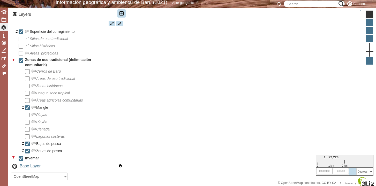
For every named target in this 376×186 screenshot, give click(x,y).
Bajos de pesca (48, 155)
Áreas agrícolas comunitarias (59, 112)
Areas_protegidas (44, 65)
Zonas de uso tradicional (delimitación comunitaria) (58, 74)
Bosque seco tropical (53, 105)
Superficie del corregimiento (52, 43)
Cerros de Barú (48, 83)
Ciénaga (43, 141)
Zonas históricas (49, 97)
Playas (41, 126)
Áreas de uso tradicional (55, 90)
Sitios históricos (42, 58)
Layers (25, 26)
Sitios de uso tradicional (49, 50)
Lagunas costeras (50, 148)
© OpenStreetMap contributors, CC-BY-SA (307, 183)
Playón (41, 133)
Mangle (42, 119)
